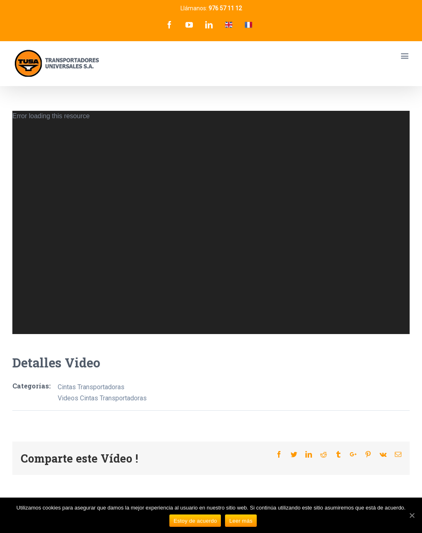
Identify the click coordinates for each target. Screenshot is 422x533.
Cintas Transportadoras (91, 387)
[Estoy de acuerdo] (412, 515)
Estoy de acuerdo (195, 521)
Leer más (240, 521)
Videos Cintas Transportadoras (102, 398)
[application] (211, 222)
